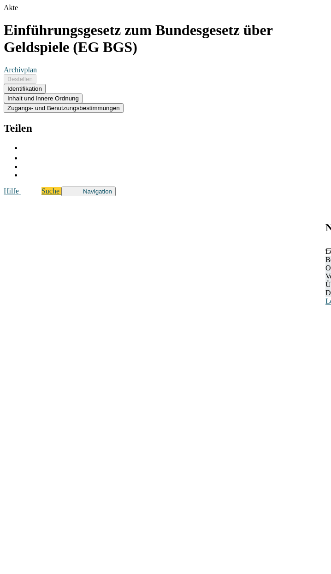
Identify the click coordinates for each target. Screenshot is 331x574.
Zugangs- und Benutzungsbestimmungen (63, 108)
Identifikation (24, 88)
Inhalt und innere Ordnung (43, 98)
